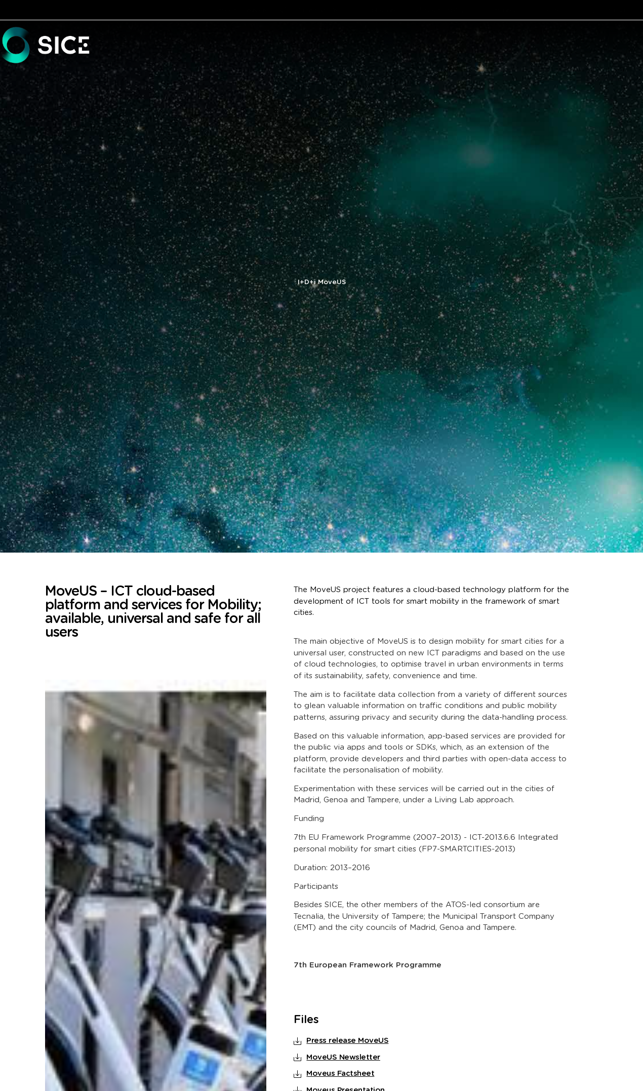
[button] (288, 46)
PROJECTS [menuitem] (605, 46)
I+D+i (307, 282)
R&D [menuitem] (561, 46)
